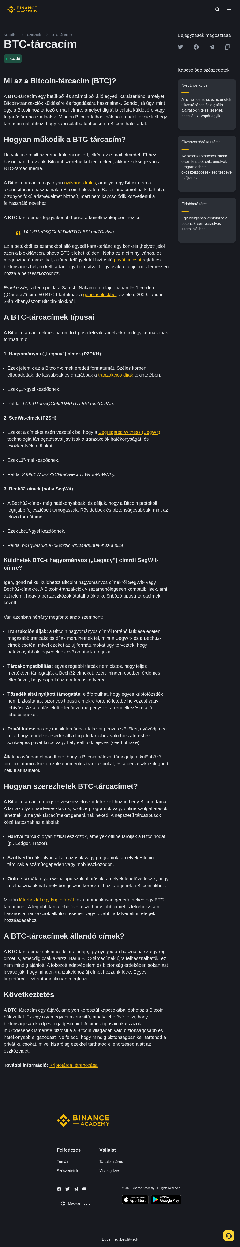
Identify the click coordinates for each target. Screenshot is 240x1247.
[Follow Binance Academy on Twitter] (67, 1189)
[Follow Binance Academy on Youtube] (84, 1188)
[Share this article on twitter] (180, 47)
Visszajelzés (109, 1171)
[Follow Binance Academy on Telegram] (76, 1189)
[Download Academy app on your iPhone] (135, 1200)
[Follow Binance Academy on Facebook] (59, 1189)
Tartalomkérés (111, 1162)
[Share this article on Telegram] (211, 47)
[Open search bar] (216, 9)
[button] (229, 9)
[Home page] (22, 9)
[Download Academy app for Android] (166, 1200)
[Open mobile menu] (228, 9)
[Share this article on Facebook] (196, 47)
